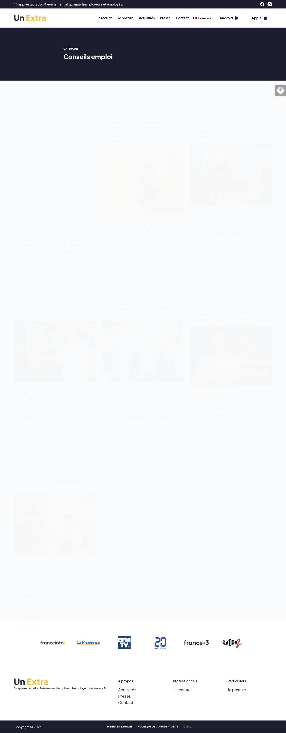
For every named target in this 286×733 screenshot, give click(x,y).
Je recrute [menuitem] (105, 18)
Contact (125, 702)
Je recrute (182, 689)
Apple (260, 18)
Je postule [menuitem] (126, 18)
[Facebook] (262, 4)
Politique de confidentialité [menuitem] (158, 726)
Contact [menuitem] (182, 18)
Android (229, 18)
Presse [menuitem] (165, 18)
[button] (280, 90)
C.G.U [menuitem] (187, 726)
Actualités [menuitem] (147, 18)
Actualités (127, 689)
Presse (124, 696)
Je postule (237, 689)
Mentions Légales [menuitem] (119, 726)
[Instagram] (270, 4)
